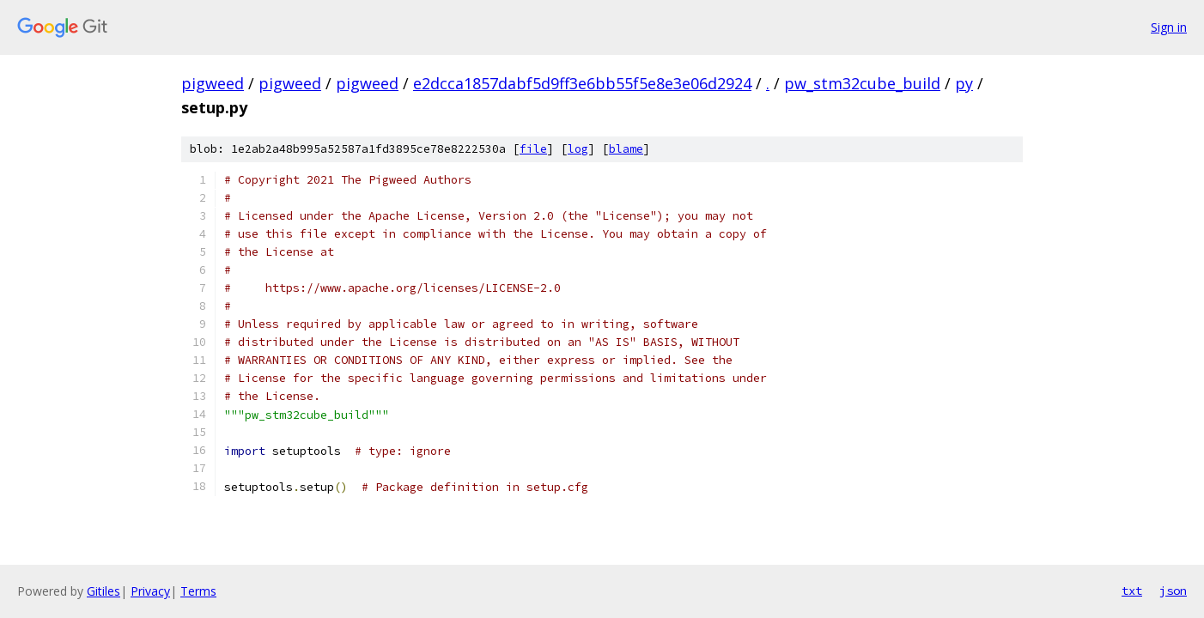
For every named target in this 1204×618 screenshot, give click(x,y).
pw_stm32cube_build (862, 83)
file (533, 149)
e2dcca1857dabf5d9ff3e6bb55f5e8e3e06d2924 (582, 83)
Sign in (1169, 27)
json (1173, 590)
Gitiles (103, 591)
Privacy (150, 591)
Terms (198, 591)
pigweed (212, 83)
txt (1132, 590)
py (964, 83)
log (578, 149)
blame (626, 149)
